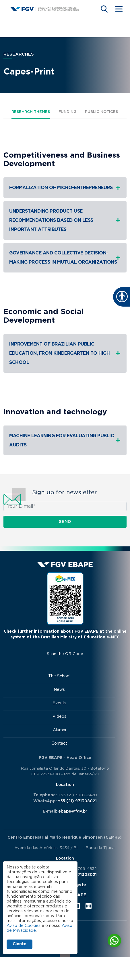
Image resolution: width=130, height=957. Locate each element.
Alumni (59, 730)
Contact (59, 744)
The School (59, 676)
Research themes (30, 112)
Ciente (19, 944)
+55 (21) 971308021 (77, 801)
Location (65, 785)
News (59, 690)
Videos (59, 717)
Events (59, 703)
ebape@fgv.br (72, 811)
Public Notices (101, 112)
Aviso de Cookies (23, 926)
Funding (67, 112)
